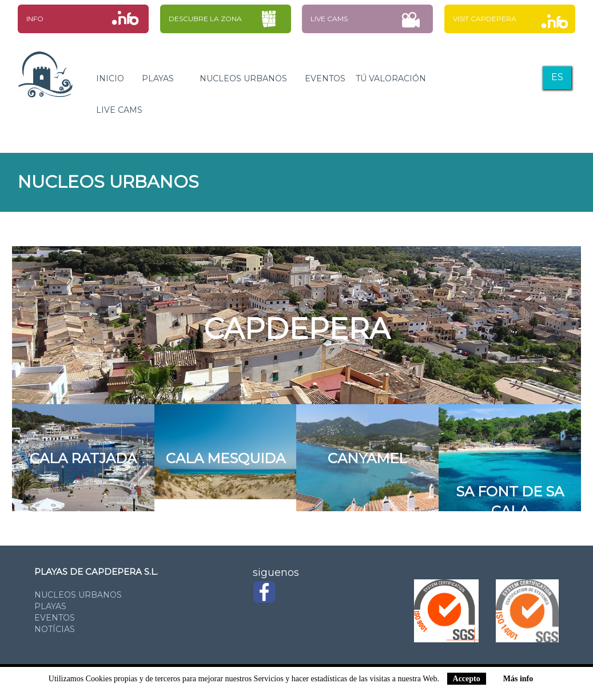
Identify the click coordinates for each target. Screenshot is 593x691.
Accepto (466, 678)
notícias (54, 629)
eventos (54, 618)
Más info (518, 678)
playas (50, 606)
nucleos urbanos (78, 595)
